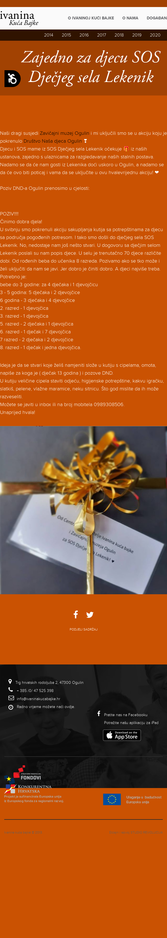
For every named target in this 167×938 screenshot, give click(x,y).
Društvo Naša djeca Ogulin (53, 141)
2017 (101, 35)
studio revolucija (147, 832)
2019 (136, 35)
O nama (130, 18)
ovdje (69, 706)
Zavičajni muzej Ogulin (64, 133)
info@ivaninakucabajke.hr (38, 698)
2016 (84, 35)
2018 (119, 35)
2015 (66, 35)
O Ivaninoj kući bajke (91, 18)
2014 (48, 35)
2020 (155, 35)
